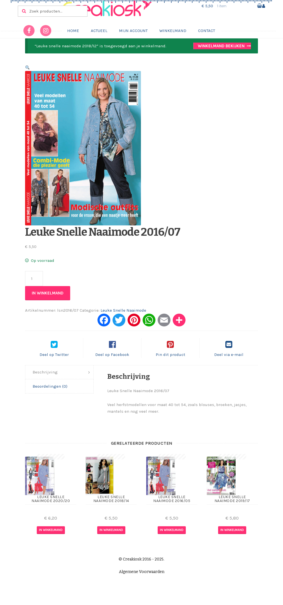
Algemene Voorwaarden (141, 576)
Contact (206, 30)
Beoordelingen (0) (50, 391)
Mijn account (133, 30)
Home (73, 30)
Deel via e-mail (228, 359)
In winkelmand (48, 293)
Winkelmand (172, 30)
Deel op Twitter (54, 359)
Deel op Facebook (112, 359)
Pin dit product (170, 359)
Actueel (99, 30)
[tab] (59, 377)
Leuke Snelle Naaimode (123, 310)
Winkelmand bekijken (221, 45)
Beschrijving (45, 376)
